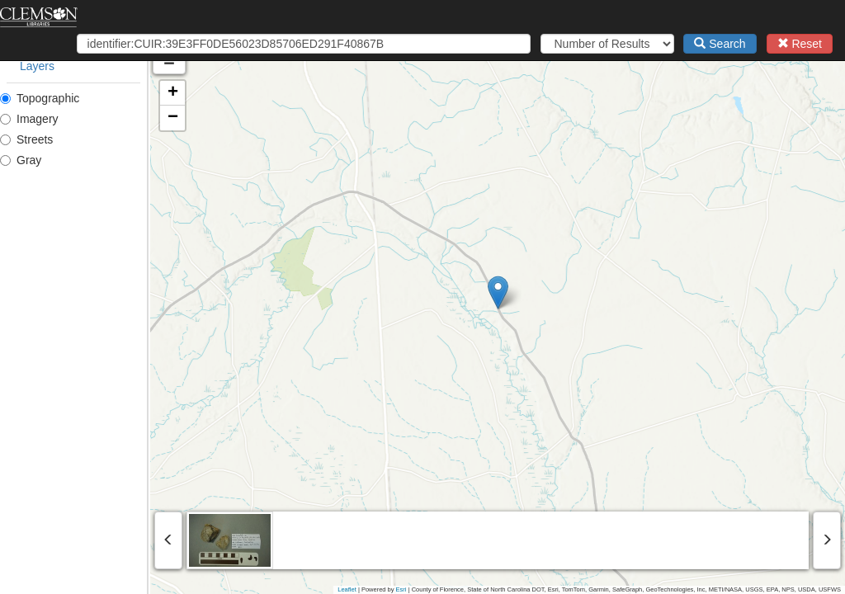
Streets (26, 139)
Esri (401, 589)
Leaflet (347, 589)
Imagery (29, 118)
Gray (20, 160)
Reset (799, 43)
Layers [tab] (37, 66)
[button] (573, 292)
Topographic (39, 98)
